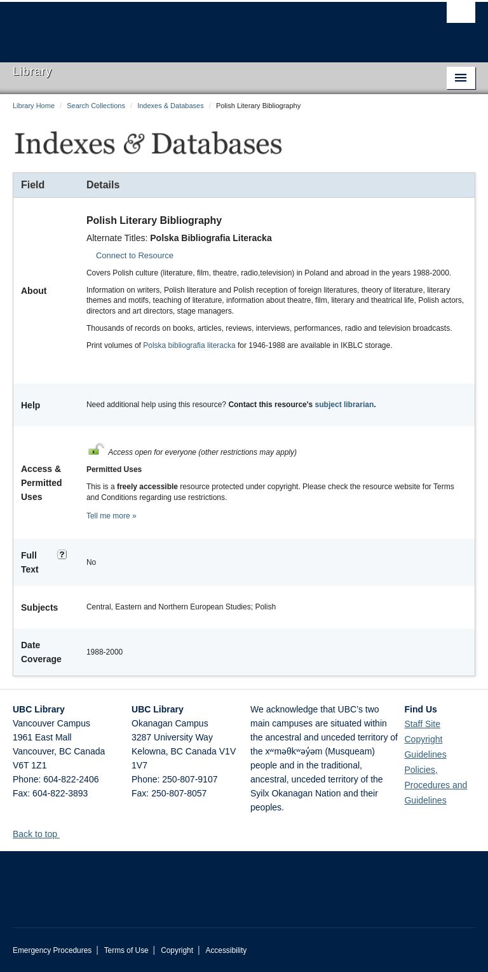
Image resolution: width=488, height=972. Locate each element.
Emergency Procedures (52, 950)
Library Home (34, 105)
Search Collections (96, 105)
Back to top (41, 834)
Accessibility (226, 950)
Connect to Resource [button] (134, 255)
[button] (64, 833)
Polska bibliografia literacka (189, 345)
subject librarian (344, 404)
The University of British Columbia (209, 26)
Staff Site (422, 724)
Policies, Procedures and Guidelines (435, 785)
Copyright (177, 950)
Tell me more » (111, 515)
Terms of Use (126, 950)
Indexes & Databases (170, 105)
